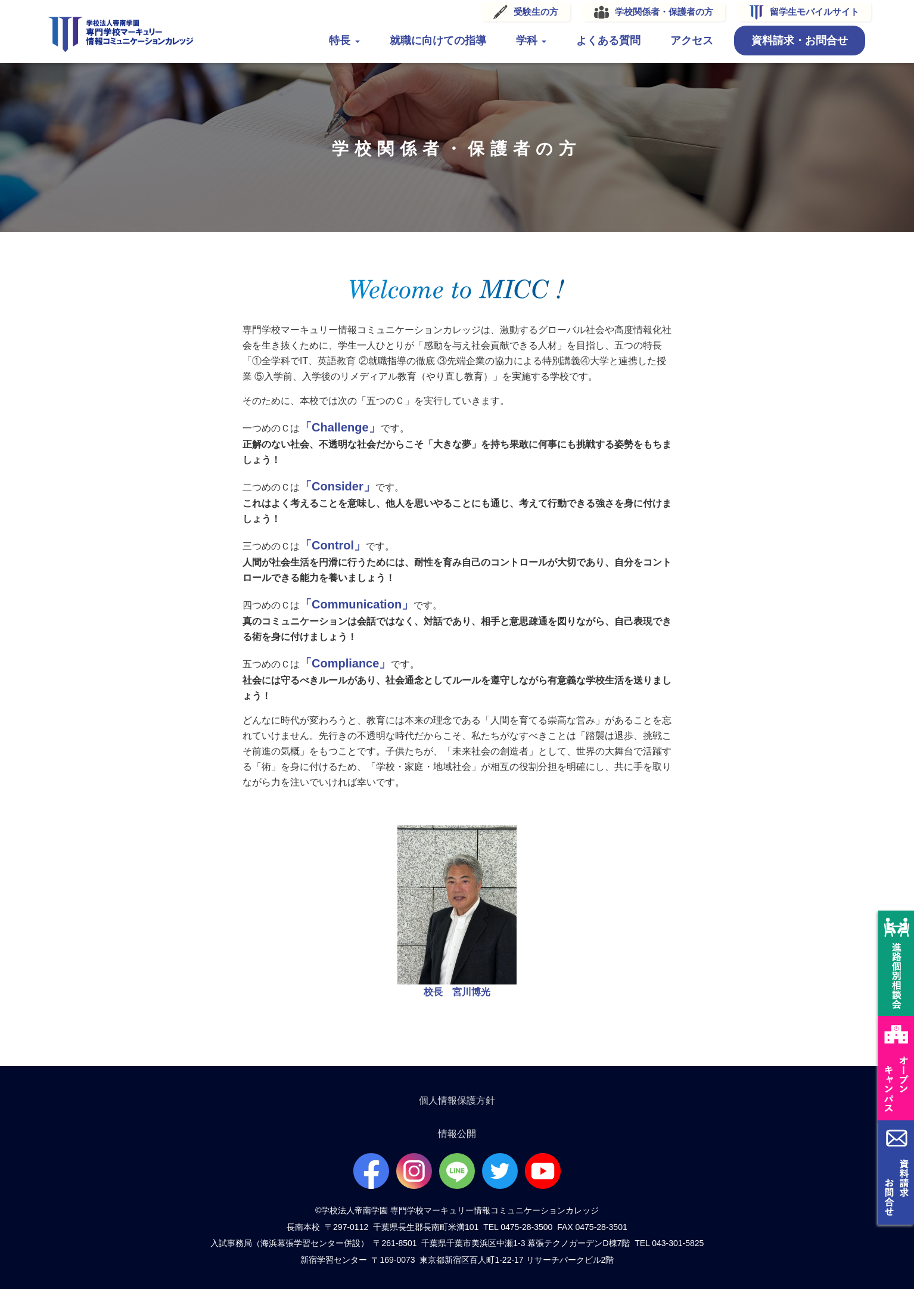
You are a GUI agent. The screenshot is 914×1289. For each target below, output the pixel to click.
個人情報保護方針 (457, 1100)
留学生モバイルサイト (811, 12)
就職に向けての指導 (435, 40)
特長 (342, 40)
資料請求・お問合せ (796, 40)
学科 (528, 40)
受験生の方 (533, 12)
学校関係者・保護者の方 (661, 12)
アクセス (688, 40)
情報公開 (457, 1134)
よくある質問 (605, 40)
